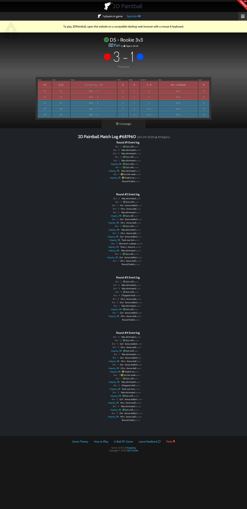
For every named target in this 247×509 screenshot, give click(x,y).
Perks (170, 441)
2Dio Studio (132, 450)
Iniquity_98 (94, 84)
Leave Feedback (150, 441)
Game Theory (80, 441)
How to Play (101, 441)
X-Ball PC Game (123, 441)
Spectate (134, 16)
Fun (117, 45)
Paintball (127, 6)
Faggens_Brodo (131, 46)
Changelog (131, 447)
